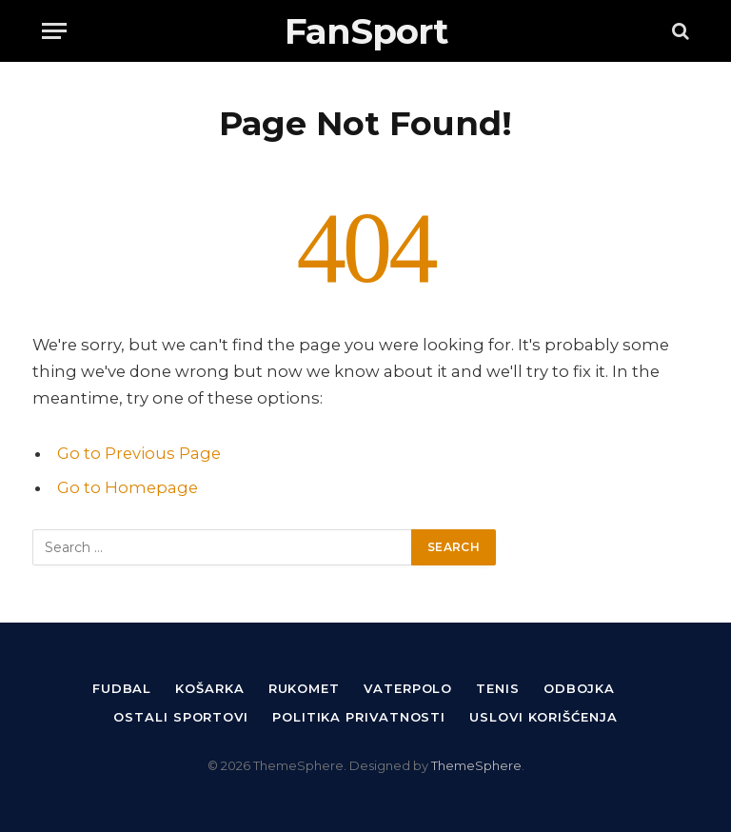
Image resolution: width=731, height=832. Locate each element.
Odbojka (579, 688)
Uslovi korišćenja (543, 716)
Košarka (209, 688)
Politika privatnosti (358, 716)
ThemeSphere (476, 765)
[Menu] (54, 31)
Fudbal (121, 688)
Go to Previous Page (139, 453)
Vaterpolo (408, 688)
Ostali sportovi (180, 716)
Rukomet (304, 688)
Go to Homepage (127, 487)
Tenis (498, 688)
